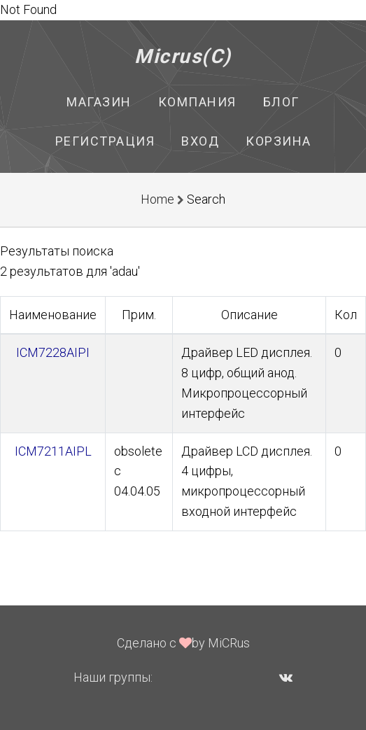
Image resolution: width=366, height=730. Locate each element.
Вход (200, 141)
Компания (197, 101)
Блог (281, 101)
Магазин (99, 101)
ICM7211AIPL (53, 451)
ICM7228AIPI (53, 352)
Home (157, 199)
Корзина (278, 141)
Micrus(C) (183, 56)
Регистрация (105, 141)
